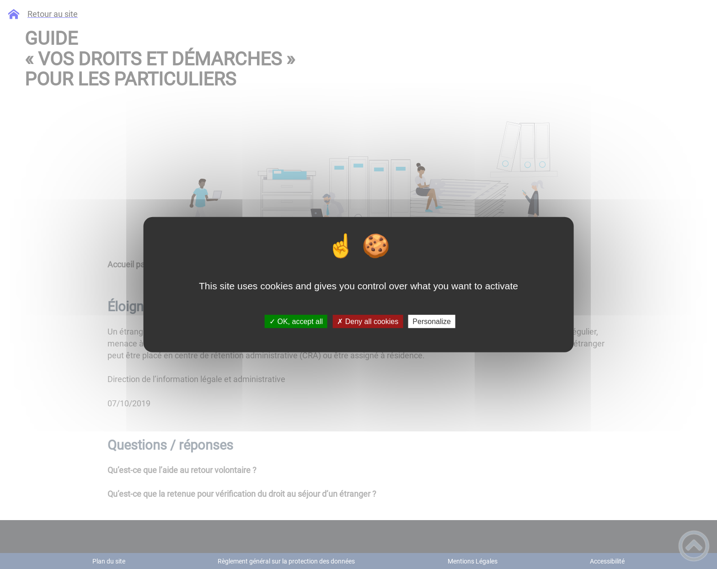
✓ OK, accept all (296, 321)
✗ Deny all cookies (367, 321)
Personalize (431, 321)
